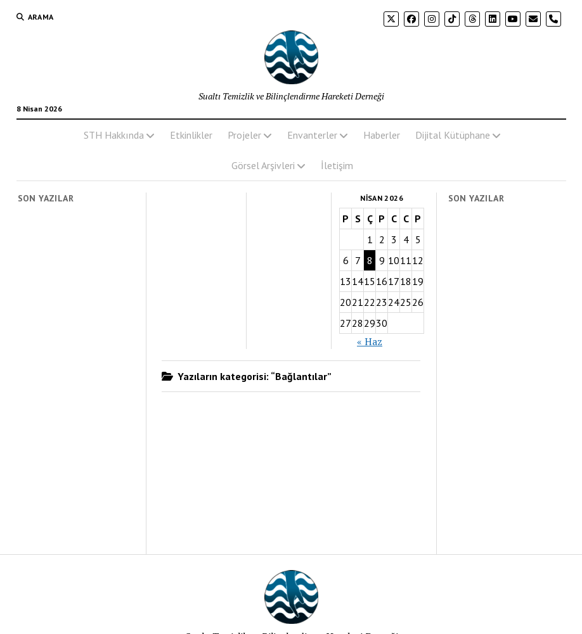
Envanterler (312, 135)
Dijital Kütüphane (452, 135)
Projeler (244, 135)
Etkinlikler (191, 135)
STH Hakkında (114, 135)
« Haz (369, 341)
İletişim (337, 165)
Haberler (381, 135)
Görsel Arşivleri (263, 165)
